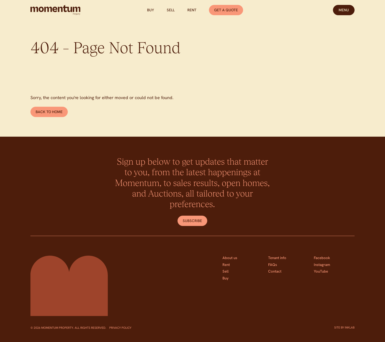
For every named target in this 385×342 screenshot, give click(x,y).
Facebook (322, 257)
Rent (191, 10)
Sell (171, 10)
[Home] (55, 10)
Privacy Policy (120, 328)
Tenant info (277, 257)
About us (229, 257)
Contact (274, 271)
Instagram (322, 264)
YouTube (321, 271)
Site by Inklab (344, 327)
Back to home (49, 111)
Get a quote (226, 10)
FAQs (272, 264)
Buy (150, 10)
